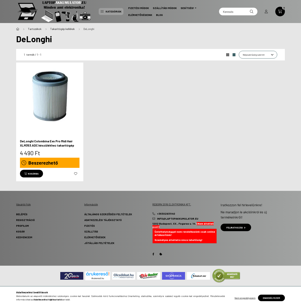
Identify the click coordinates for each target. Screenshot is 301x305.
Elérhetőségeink (140, 14)
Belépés (21, 214)
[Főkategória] (17, 29)
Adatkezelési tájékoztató (103, 220)
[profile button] (266, 11)
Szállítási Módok (165, 8)
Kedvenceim (24, 237)
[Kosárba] (31, 173)
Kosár (20, 231)
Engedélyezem (271, 298)
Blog (159, 14)
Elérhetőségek (95, 237)
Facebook (153, 254)
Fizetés (89, 225)
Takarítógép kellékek (62, 29)
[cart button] (280, 11)
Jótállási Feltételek (99, 243)
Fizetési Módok (138, 8)
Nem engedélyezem (245, 298)
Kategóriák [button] (111, 11)
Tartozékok (34, 29)
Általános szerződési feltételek (108, 214)
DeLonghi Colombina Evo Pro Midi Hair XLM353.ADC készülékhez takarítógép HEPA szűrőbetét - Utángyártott (47, 145)
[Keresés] (238, 11)
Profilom (22, 225)
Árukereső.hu (97, 278)
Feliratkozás (235, 227)
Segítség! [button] (187, 8)
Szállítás (91, 231)
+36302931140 (166, 213)
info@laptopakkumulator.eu (177, 218)
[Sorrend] (258, 55)
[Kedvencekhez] (75, 173)
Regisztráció (25, 220)
